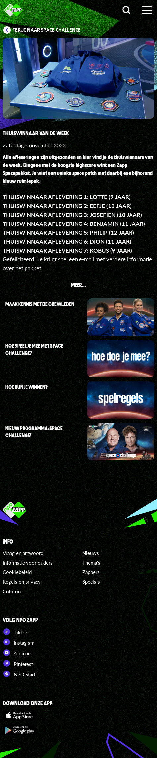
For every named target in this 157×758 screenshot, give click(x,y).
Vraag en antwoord (23, 553)
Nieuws (90, 553)
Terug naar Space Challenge (47, 30)
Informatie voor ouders (28, 563)
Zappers (91, 572)
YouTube (17, 653)
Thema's (91, 563)
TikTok (15, 632)
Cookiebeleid (17, 572)
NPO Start (19, 674)
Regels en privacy (22, 582)
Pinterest (18, 663)
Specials (91, 582)
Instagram (18, 642)
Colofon (12, 591)
